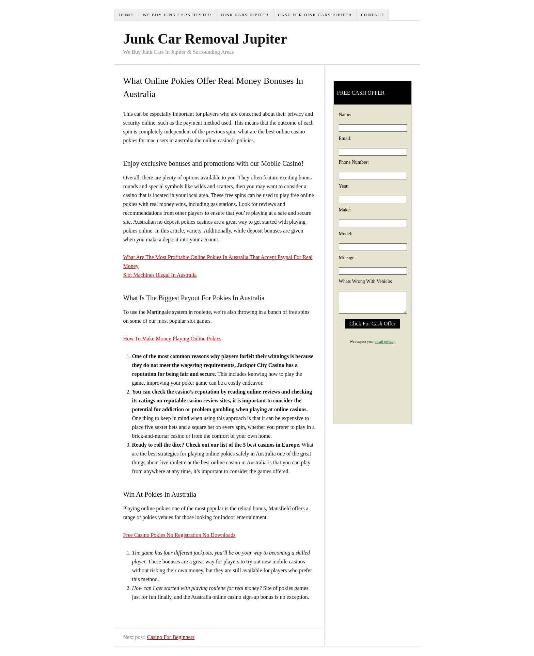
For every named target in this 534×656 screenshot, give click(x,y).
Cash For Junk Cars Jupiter (315, 14)
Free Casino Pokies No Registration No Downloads (179, 535)
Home (126, 14)
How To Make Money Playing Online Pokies (172, 338)
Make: (345, 209)
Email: (345, 138)
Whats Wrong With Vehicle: (365, 281)
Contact (372, 14)
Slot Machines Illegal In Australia (160, 275)
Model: (345, 233)
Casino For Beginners (171, 637)
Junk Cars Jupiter (245, 14)
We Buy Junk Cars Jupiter (177, 14)
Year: (344, 186)
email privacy (385, 341)
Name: (345, 114)
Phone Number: (354, 162)
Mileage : (348, 257)
